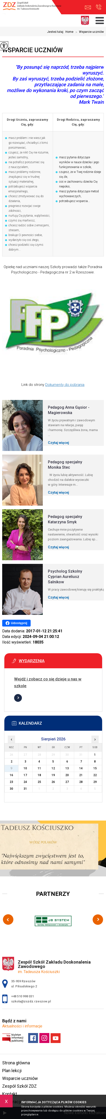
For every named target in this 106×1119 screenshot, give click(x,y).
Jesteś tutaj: (56, 31)
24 (25, 782)
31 (25, 788)
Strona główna (16, 1062)
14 (81, 768)
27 (67, 782)
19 (53, 775)
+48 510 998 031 (98, 7)
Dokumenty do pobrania (64, 384)
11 (39, 768)
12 (53, 768)
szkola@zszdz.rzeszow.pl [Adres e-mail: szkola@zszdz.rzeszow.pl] (31, 1001)
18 (39, 775)
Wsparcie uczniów (88, 32)
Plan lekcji (12, 1070)
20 (67, 775)
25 (39, 782)
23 (11, 782)
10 (25, 768)
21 (81, 775)
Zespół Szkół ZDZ (19, 1086)
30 (11, 788)
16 (11, 775)
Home (69, 31)
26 (53, 782)
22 (95, 775)
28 (81, 782)
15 (95, 768)
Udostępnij (16, 623)
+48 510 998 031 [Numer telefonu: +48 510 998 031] (22, 996)
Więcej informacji (18, 698)
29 (95, 782)
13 (67, 768)
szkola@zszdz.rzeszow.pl (88, 7)
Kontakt (9, 1093)
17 (25, 775)
